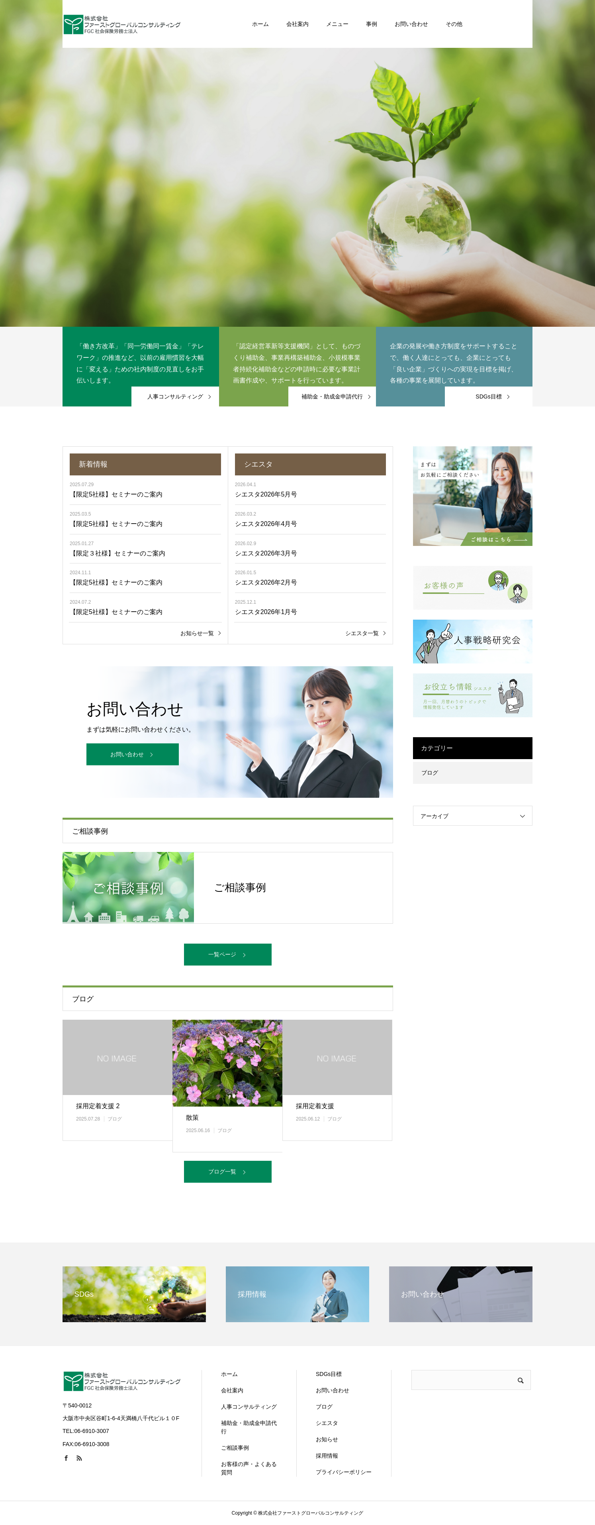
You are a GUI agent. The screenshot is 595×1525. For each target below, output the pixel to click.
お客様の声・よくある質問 (249, 1468)
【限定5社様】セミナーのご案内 (116, 494)
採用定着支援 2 (97, 1106)
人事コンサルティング (249, 1406)
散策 (192, 1117)
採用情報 (327, 1455)
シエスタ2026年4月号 (266, 523)
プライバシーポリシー (344, 1472)
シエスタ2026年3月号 (266, 553)
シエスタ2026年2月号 (266, 582)
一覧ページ (222, 954)
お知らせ (327, 1439)
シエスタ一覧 (362, 633)
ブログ (115, 1119)
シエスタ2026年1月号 (266, 611)
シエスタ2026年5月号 (266, 494)
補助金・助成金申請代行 (249, 1427)
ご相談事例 (235, 1448)
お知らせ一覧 (197, 633)
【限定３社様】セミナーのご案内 (117, 553)
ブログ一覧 (222, 1171)
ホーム (229, 1374)
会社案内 (232, 1390)
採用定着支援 (315, 1106)
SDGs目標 (329, 1374)
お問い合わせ (127, 754)
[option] (297, 163)
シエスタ (327, 1423)
